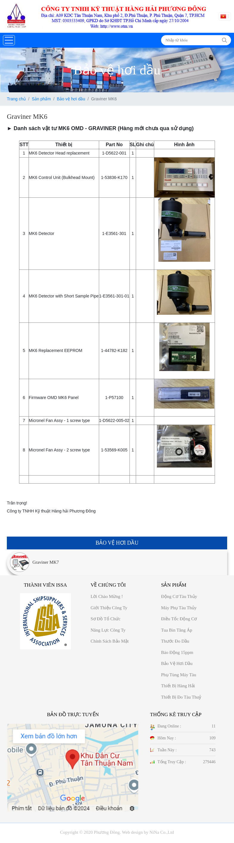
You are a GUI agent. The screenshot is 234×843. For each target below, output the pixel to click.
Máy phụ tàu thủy (179, 607)
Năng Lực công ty (108, 630)
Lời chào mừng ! (107, 596)
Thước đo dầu (175, 641)
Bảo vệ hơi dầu (71, 98)
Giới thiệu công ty (109, 607)
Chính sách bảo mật (110, 641)
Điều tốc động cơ (179, 618)
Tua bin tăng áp (176, 630)
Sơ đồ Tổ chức (105, 618)
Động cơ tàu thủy (179, 596)
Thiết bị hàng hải (178, 685)
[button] (9, 40)
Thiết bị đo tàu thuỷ (181, 697)
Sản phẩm (41, 98)
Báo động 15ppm (177, 652)
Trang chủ (16, 98)
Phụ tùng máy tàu (178, 674)
